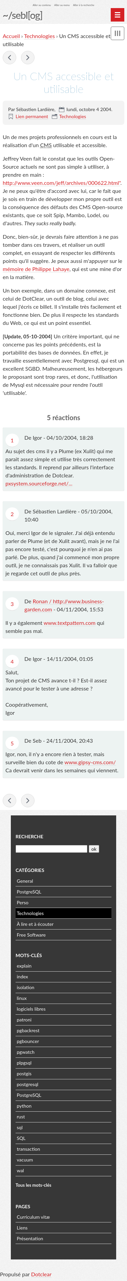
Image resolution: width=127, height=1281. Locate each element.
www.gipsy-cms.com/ (90, 762)
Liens (22, 1228)
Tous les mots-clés (33, 1185)
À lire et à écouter (35, 924)
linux (22, 998)
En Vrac (28, 57)
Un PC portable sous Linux (9, 57)
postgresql (28, 1084)
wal (20, 1170)
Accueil (11, 36)
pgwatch (26, 1052)
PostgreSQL (29, 892)
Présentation (30, 1238)
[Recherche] (51, 849)
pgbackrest (28, 1030)
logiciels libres (31, 1009)
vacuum (25, 1159)
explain (24, 966)
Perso (22, 902)
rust (21, 1116)
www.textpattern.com (70, 622)
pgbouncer (28, 1041)
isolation (26, 987)
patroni (24, 1019)
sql (20, 1127)
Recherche (29, 836)
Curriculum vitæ (33, 1217)
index (22, 976)
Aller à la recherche (83, 5)
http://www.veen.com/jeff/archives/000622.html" (61, 182)
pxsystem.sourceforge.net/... (38, 483)
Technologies (39, 36)
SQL (21, 1138)
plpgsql (24, 1063)
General (25, 881)
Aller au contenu (42, 5)
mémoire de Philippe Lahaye (36, 269)
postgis (24, 1073)
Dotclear (41, 1274)
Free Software (31, 935)
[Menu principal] (117, 15)
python (24, 1106)
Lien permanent (32, 116)
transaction (28, 1149)
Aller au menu (61, 5)
